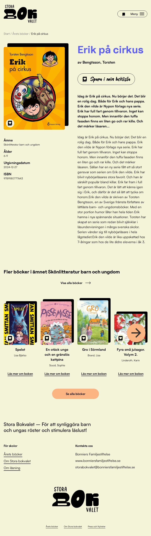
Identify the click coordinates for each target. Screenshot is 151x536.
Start (7, 33)
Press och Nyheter (96, 526)
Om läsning (12, 468)
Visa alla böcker (76, 283)
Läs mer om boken (20, 374)
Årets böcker (20, 33)
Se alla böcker (75, 394)
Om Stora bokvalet (17, 461)
